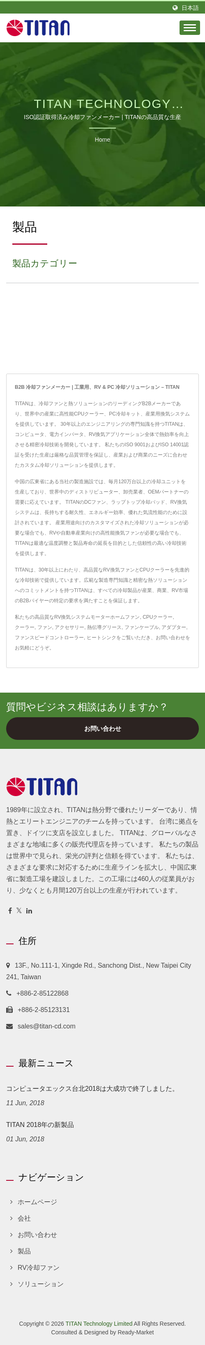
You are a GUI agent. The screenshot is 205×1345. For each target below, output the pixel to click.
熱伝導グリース (104, 627)
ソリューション (41, 1284)
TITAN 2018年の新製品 (40, 1124)
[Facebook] (10, 911)
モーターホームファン (115, 617)
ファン (44, 627)
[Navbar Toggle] (190, 28)
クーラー (25, 627)
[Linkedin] (29, 911)
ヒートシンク (101, 637)
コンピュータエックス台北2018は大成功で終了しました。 (92, 1088)
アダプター (173, 627)
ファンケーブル (141, 627)
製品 (24, 1251)
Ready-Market (135, 1332)
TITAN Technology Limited (99, 1323)
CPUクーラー (158, 617)
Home (102, 139)
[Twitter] (19, 911)
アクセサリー (69, 627)
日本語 (190, 8)
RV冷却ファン (39, 1267)
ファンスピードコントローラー (49, 637)
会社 (24, 1218)
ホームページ (37, 1201)
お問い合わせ (170, 637)
